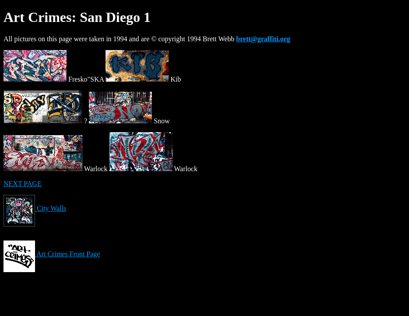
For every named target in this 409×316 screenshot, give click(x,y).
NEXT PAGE (23, 183)
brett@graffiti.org (263, 39)
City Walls (35, 208)
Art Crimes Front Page (52, 254)
